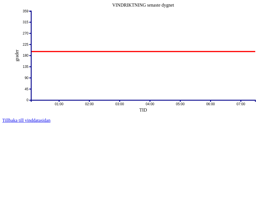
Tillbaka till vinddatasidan (26, 120)
